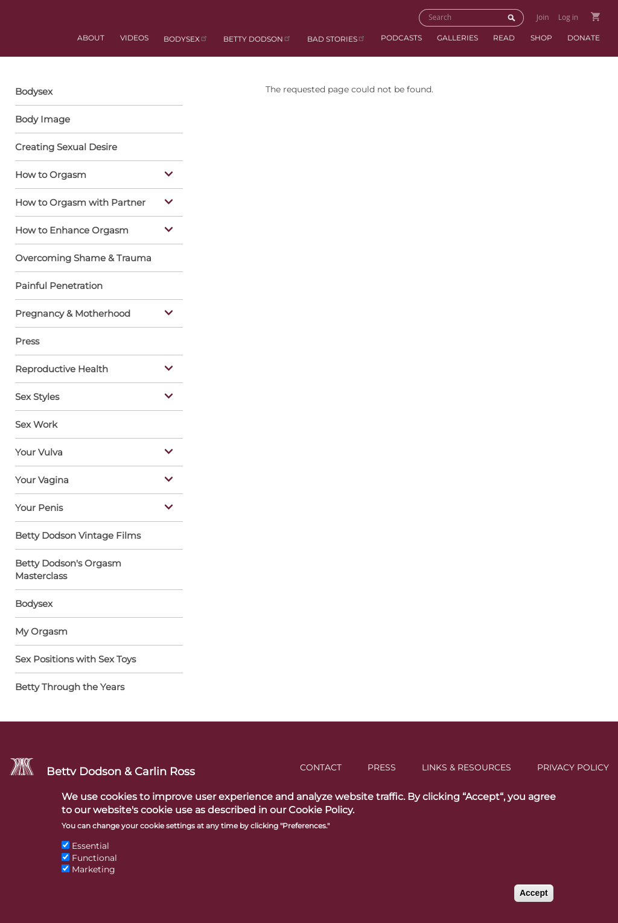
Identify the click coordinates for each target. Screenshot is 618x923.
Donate (583, 37)
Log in (568, 17)
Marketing (93, 879)
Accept (534, 902)
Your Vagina (96, 480)
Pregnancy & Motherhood (96, 314)
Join (543, 17)
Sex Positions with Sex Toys (75, 659)
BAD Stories (336, 38)
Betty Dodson (257, 38)
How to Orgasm (96, 175)
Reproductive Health (96, 369)
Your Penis (96, 508)
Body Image (42, 119)
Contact (321, 767)
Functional (94, 867)
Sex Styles (96, 397)
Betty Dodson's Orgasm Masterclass (68, 569)
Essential (90, 856)
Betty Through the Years (69, 687)
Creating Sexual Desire (66, 147)
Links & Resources (466, 767)
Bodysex (186, 38)
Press (27, 341)
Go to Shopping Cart (595, 16)
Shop (541, 37)
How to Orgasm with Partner (96, 203)
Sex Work (36, 424)
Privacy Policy (573, 767)
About (90, 37)
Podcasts (401, 37)
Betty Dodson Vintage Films (78, 535)
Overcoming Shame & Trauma (83, 258)
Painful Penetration (59, 285)
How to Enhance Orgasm (96, 231)
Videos (134, 37)
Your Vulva (96, 453)
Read (504, 37)
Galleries (457, 37)
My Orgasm (41, 631)
